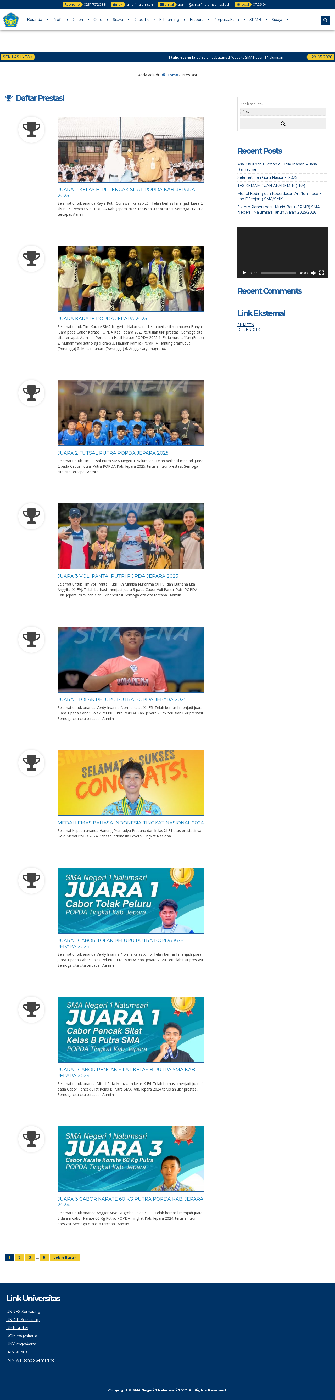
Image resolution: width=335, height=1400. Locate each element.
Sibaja (277, 19)
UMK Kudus (17, 1328)
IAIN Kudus (16, 1352)
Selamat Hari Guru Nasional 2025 (267, 177)
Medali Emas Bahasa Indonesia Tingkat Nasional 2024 (131, 823)
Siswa (118, 19)
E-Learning (169, 19)
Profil (57, 19)
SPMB (255, 19)
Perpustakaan (226, 19)
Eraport (196, 19)
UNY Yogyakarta (21, 1344)
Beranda (34, 19)
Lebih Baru (64, 1257)
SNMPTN (245, 325)
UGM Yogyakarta (21, 1336)
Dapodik (141, 19)
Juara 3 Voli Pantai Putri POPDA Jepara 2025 (118, 576)
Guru (97, 19)
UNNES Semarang (23, 1311)
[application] (282, 252)
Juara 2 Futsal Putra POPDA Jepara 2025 (113, 453)
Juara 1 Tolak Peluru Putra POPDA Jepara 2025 (122, 699)
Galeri (78, 19)
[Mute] (313, 273)
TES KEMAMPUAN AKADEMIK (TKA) (271, 185)
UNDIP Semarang (23, 1319)
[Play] (244, 273)
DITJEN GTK (248, 329)
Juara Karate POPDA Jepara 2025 (102, 319)
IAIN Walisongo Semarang (30, 1360)
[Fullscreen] (321, 273)
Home (170, 74)
